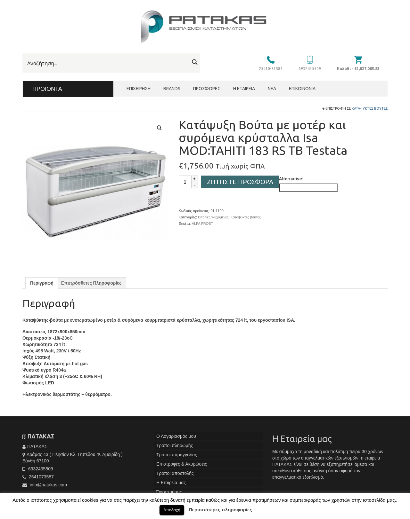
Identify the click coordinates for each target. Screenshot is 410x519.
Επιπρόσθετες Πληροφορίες (91, 283)
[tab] (41, 283)
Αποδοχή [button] (171, 509)
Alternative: (291, 178)
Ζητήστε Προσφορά (240, 181)
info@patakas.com (44, 484)
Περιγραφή (41, 283)
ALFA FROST (202, 223)
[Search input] (107, 63)
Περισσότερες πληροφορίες (220, 509)
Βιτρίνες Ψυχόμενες (213, 217)
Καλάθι (358, 69)
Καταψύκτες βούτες (370, 108)
